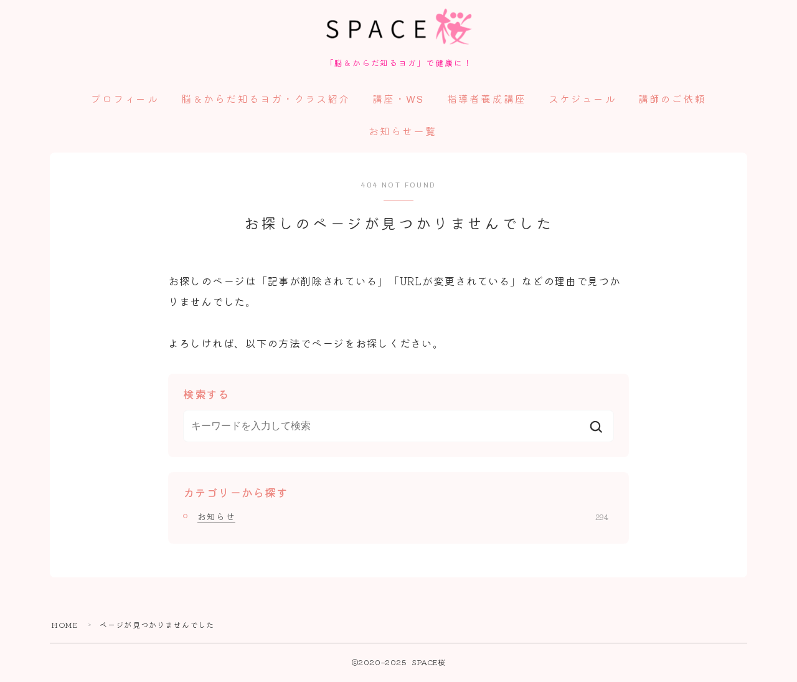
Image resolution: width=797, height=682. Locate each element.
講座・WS (398, 101)
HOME (64, 626)
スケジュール (582, 101)
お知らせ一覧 (402, 134)
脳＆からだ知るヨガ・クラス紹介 (266, 101)
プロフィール (125, 101)
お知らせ (402, 518)
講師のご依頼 (672, 101)
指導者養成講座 (486, 101)
